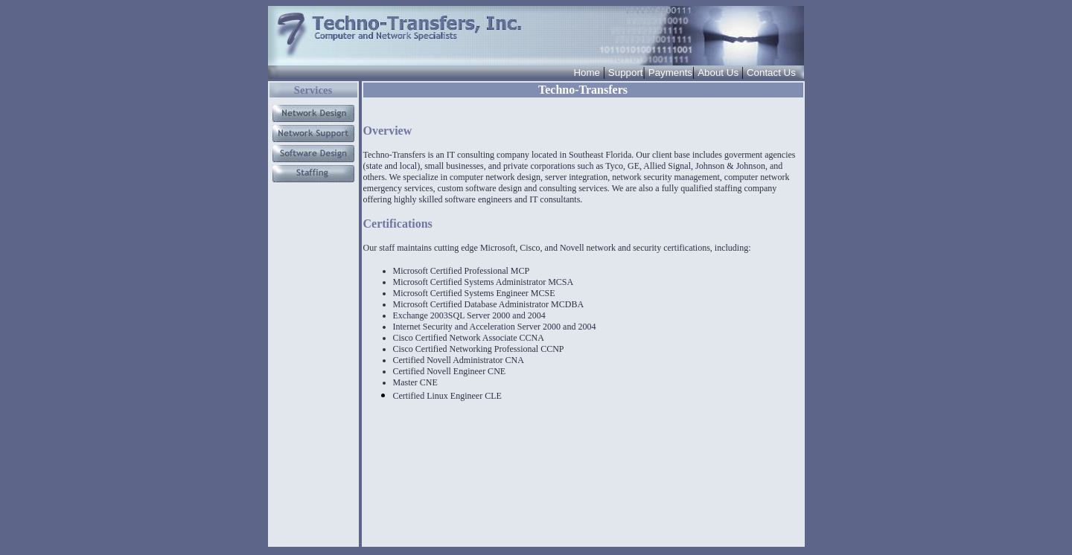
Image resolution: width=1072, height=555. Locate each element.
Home (587, 72)
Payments (670, 72)
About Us (719, 72)
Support (625, 72)
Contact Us (775, 72)
